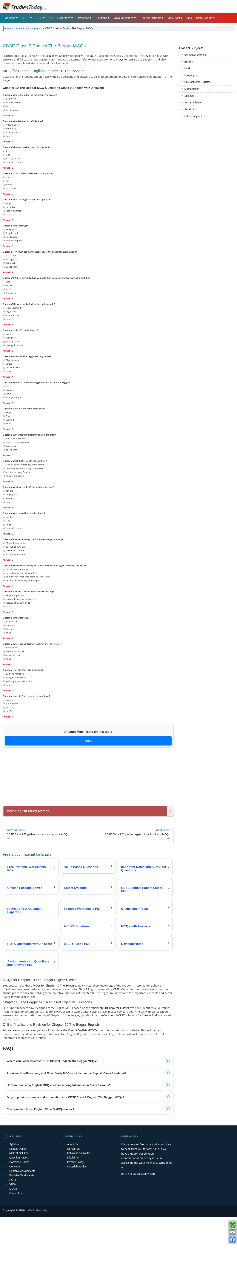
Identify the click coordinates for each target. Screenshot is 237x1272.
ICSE (39, 17)
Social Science (193, 154)
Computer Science (195, 106)
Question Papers (19, 1209)
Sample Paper (17, 1201)
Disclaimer (73, 1209)
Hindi (187, 120)
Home (7, 28)
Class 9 (27, 28)
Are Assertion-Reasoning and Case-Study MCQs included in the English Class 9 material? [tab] (66, 1125)
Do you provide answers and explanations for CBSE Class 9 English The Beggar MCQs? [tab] (65, 1149)
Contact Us (73, 1201)
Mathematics (191, 141)
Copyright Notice (77, 1218)
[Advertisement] (115, 62)
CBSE (25, 17)
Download (83, 17)
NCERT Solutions (59, 17)
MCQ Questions (123, 17)
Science (189, 148)
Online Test (15, 1245)
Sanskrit (189, 161)
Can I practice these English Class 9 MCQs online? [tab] (40, 1161)
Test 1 (88, 793)
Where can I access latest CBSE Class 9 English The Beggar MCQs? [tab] (52, 1113)
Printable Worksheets (21, 1227)
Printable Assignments (22, 1223)
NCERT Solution (18, 1205)
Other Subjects (193, 168)
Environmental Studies (197, 134)
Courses (10, 17)
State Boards (204, 17)
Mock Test (173, 17)
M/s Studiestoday (37, 1262)
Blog (189, 17)
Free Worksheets (150, 17)
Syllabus (14, 1196)
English (38, 28)
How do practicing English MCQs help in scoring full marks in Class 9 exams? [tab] (59, 1137)
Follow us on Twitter (78, 1205)
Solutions (101, 17)
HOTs (12, 1232)
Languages (190, 127)
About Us (72, 1196)
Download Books (19, 1214)
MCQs (13, 1241)
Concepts (14, 1218)
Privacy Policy (75, 1214)
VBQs (12, 1236)
